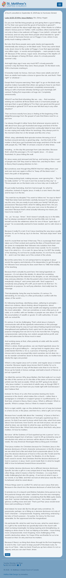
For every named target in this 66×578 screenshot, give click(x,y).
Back (8, 554)
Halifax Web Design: (11, 574)
